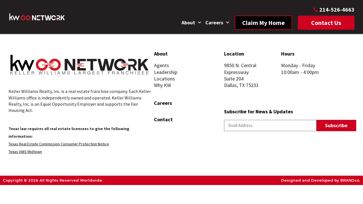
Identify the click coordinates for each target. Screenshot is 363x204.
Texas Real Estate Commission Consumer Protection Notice (59, 143)
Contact (163, 119)
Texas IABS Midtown (25, 151)
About (191, 22)
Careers (217, 22)
